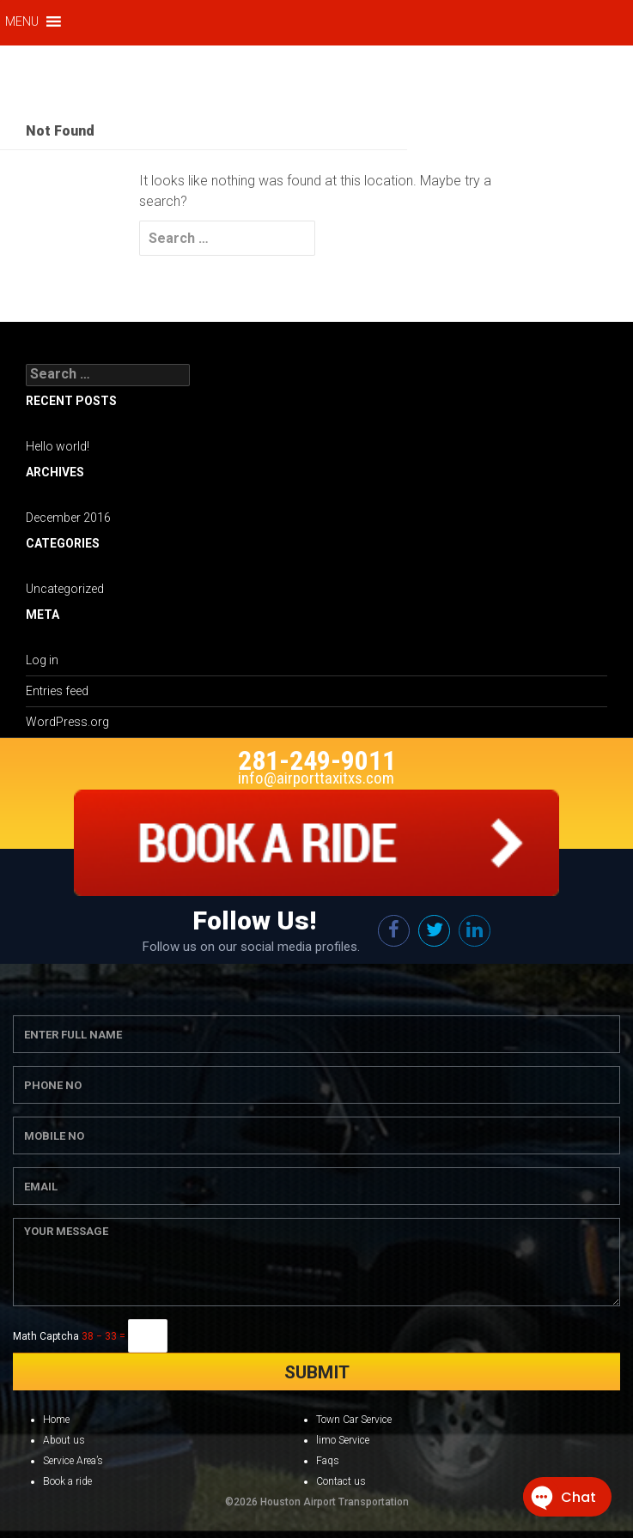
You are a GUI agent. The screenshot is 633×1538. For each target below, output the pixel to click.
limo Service (342, 1440)
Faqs (327, 1461)
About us (64, 1440)
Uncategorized (65, 589)
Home (56, 1420)
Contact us (341, 1481)
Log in (42, 660)
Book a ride (67, 1481)
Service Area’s (73, 1461)
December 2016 (68, 517)
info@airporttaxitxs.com (316, 778)
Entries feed (57, 691)
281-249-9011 (317, 760)
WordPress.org (67, 722)
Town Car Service (354, 1420)
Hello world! (57, 446)
